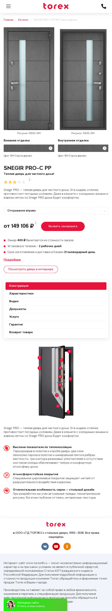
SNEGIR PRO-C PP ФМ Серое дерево (55, 20)
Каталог (23, 20)
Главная (8, 20)
